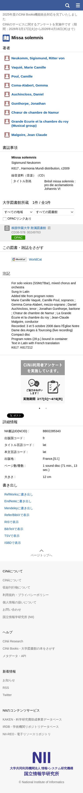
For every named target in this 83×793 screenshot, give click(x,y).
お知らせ (9, 680)
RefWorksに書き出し (18, 494)
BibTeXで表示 (13, 529)
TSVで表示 (12, 535)
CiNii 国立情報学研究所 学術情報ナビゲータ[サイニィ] (19, 5)
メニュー (78, 5)
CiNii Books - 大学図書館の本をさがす (29, 648)
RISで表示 (11, 522)
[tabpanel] (43, 382)
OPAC (18, 237)
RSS (6, 687)
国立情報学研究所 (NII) (18, 617)
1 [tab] (41, 408)
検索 (67, 5)
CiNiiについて (12, 580)
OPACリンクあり (17, 219)
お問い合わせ (12, 609)
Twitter (7, 695)
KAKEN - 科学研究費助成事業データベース (32, 719)
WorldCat (35, 259)
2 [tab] (48, 408)
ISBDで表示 (12, 543)
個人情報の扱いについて (19, 602)
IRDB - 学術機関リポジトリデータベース (31, 726)
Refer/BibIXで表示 (16, 515)
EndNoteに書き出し (18, 501)
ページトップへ (41, 555)
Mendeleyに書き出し (18, 508)
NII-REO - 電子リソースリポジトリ (27, 734)
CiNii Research (13, 641)
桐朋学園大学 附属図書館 (28, 228)
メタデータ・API (14, 656)
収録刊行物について (16, 587)
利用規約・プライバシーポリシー (26, 595)
